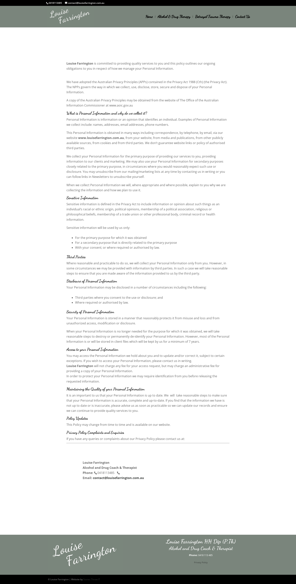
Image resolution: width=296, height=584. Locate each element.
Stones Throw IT (91, 579)
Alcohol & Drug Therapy (174, 17)
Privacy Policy (201, 562)
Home (149, 17)
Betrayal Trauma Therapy (212, 17)
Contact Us (242, 17)
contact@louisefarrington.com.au (118, 478)
